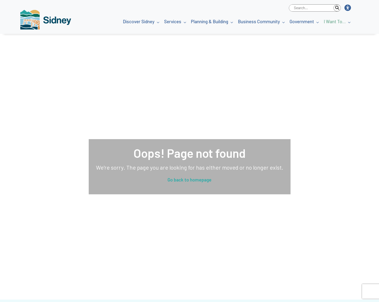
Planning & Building (209, 21)
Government (302, 21)
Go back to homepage (189, 179)
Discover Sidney (138, 21)
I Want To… (335, 21)
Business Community (259, 21)
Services (172, 21)
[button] (347, 8)
